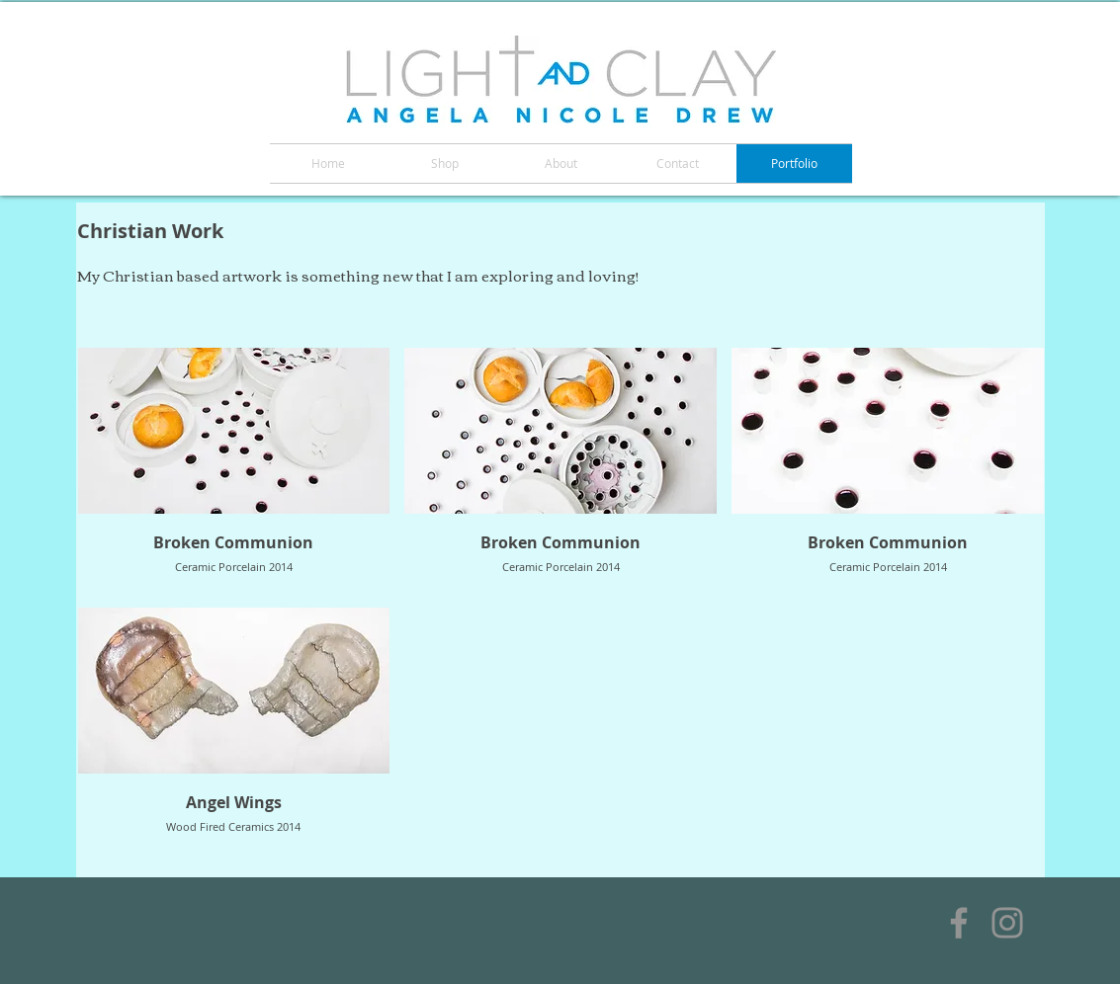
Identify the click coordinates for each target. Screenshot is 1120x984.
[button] (234, 470)
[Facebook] (959, 922)
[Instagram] (1007, 922)
